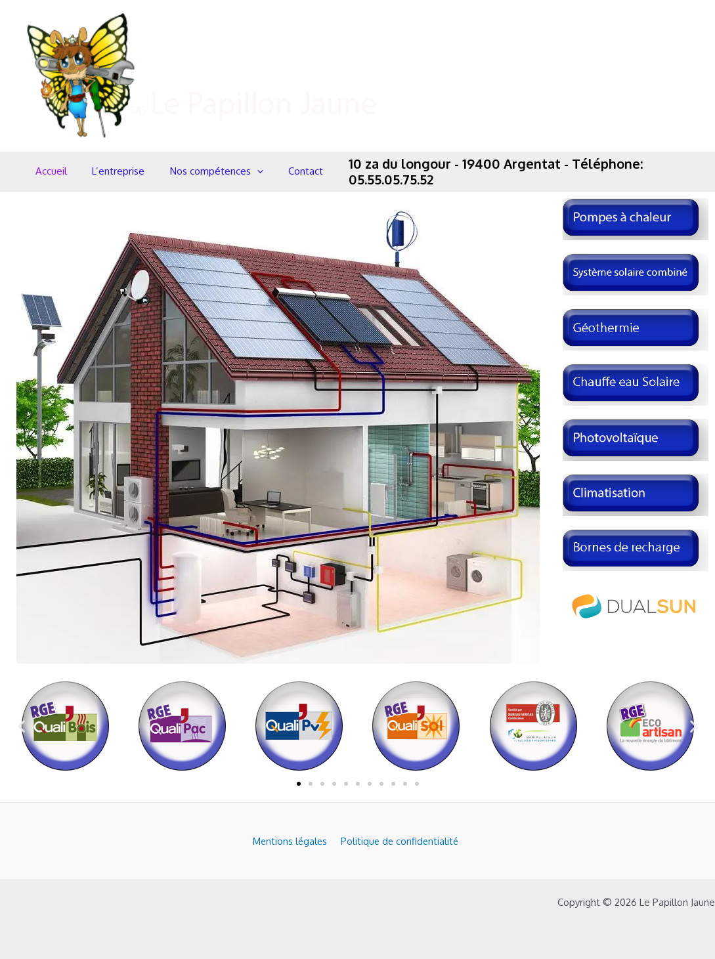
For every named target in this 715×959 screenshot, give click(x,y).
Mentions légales (287, 840)
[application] (243, 171)
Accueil (48, 171)
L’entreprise (110, 171)
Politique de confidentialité (396, 840)
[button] (21, 726)
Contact (286, 171)
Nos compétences (202, 171)
